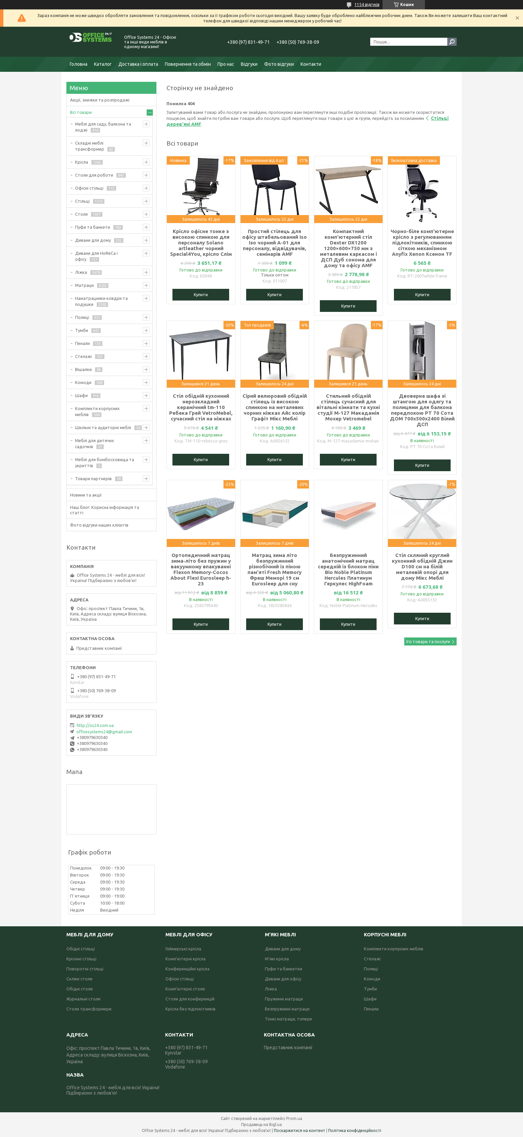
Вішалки (83, 369)
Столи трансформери (88, 1008)
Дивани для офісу (283, 978)
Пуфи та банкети (92, 227)
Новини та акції (86, 495)
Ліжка (81, 272)
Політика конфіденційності (354, 1130)
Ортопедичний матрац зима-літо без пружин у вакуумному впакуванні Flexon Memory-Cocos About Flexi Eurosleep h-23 (200, 569)
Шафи (81, 395)
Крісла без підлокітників (190, 1008)
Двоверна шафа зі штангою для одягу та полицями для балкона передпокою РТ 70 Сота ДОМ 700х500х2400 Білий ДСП (422, 410)
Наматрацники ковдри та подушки (101, 301)
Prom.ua (294, 1118)
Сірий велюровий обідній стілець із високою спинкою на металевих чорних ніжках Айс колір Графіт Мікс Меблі (274, 407)
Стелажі (83, 356)
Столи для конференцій (189, 998)
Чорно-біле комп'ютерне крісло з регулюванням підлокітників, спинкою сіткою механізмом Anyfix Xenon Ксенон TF (422, 242)
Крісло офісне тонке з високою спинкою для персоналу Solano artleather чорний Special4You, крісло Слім (201, 242)
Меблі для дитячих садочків (94, 443)
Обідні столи (79, 988)
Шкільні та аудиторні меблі (103, 427)
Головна (78, 64)
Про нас (225, 64)
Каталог (103, 64)
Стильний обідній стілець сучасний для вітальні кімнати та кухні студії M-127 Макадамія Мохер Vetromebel (348, 407)
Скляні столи (79, 978)
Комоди (83, 382)
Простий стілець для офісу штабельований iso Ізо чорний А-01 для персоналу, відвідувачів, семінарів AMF (274, 242)
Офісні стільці (89, 188)
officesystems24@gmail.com (104, 731)
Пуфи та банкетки (283, 968)
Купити (201, 294)
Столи (81, 214)
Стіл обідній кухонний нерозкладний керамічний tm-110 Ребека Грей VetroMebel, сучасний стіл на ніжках (200, 407)
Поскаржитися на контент (299, 1130)
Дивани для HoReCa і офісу (96, 256)
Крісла (81, 162)
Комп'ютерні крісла (185, 958)
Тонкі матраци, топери (288, 1018)
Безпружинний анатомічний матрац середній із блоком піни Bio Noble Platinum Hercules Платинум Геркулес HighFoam (348, 569)
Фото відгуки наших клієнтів (99, 525)
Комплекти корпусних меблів (97, 411)
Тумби (81, 330)
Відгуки (249, 64)
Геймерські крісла (183, 948)
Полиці (82, 317)
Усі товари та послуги (428, 641)
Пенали (82, 343)
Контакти (311, 64)
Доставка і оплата (138, 64)
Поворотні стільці (84, 968)
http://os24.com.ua (95, 725)
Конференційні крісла (187, 968)
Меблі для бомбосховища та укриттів (104, 462)
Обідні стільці (80, 948)
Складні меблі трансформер (89, 146)
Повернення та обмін (188, 64)
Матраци (84, 285)
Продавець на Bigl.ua (261, 1124)
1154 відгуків (367, 4)
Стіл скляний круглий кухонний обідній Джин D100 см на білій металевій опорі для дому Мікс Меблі (422, 566)
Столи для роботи (94, 175)
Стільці (82, 201)
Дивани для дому (93, 240)
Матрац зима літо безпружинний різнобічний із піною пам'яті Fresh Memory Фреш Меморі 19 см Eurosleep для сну (274, 569)
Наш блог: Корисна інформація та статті (104, 510)
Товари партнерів (93, 478)
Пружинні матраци (284, 998)
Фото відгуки (279, 64)
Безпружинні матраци (287, 1008)
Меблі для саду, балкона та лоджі (103, 127)
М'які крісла (277, 958)
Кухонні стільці (81, 958)
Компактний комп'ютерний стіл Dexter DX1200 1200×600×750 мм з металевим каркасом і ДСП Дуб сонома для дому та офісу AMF (348, 248)
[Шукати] (452, 42)
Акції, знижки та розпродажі (99, 100)
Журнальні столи (83, 998)
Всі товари (81, 112)
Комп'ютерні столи (185, 988)
